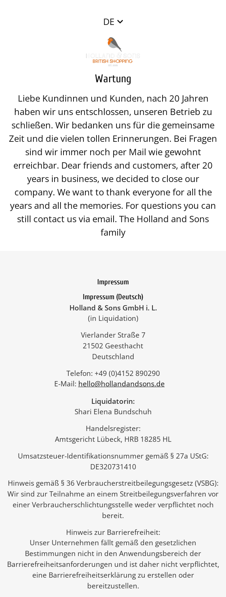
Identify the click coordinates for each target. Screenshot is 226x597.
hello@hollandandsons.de (125, 384)
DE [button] (108, 21)
